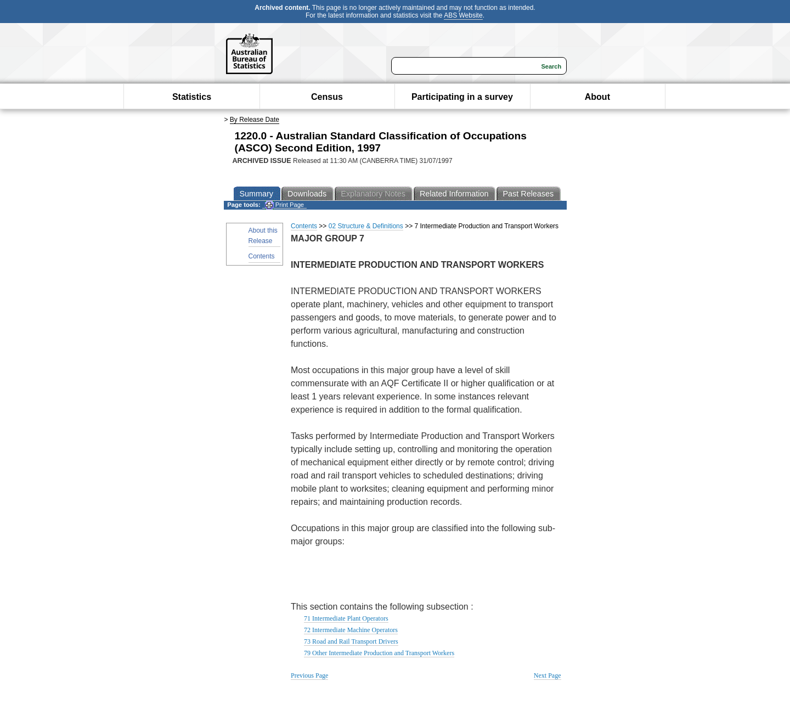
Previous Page (309, 675)
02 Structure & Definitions (366, 226)
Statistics (191, 97)
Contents (262, 256)
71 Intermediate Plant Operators (346, 618)
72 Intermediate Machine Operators (351, 630)
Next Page (547, 675)
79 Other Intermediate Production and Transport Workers (379, 653)
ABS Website (463, 15)
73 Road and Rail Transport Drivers (351, 641)
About (597, 97)
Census (327, 97)
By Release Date (254, 119)
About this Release (263, 236)
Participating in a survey (462, 97)
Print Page (284, 205)
